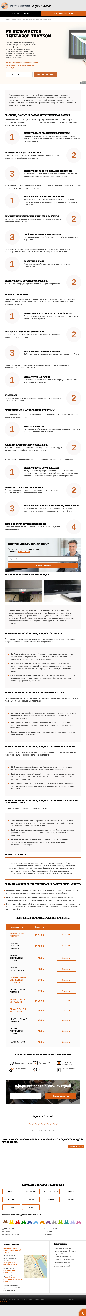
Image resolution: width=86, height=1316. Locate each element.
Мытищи (51, 1199)
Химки (31, 1207)
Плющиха (48, 1231)
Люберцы (30, 1199)
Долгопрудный (31, 1191)
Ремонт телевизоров (20, 13)
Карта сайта (3, 1301)
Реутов (11, 1207)
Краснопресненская (10, 1234)
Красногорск (11, 1199)
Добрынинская (8, 1229)
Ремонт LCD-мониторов (63, 13)
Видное (11, 1191)
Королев (71, 1191)
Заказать (66, 935)
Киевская (6, 1231)
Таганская (48, 1234)
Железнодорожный (51, 1191)
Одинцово (70, 1199)
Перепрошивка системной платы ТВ (18, 980)
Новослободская (51, 1229)
